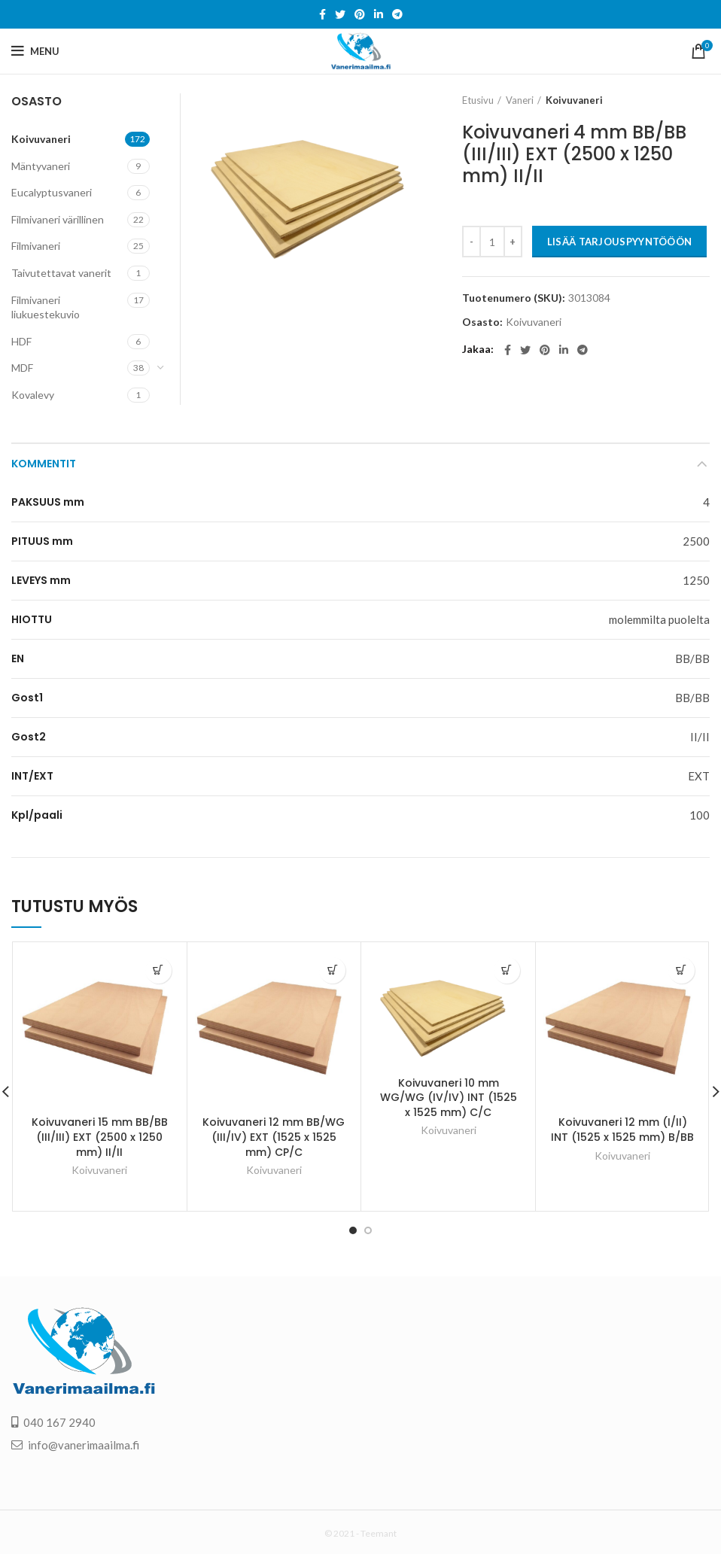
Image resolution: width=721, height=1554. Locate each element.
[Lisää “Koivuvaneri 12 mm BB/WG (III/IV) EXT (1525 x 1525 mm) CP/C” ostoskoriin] (332, 970)
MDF (22, 367)
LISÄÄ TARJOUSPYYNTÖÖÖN (619, 242)
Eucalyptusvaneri (51, 192)
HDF (21, 341)
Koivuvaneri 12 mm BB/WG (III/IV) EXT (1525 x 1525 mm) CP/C (273, 1137)
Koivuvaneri (574, 100)
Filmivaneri (35, 245)
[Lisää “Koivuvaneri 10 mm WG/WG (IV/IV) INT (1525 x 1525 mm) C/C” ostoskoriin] (507, 970)
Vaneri (520, 100)
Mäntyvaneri (40, 166)
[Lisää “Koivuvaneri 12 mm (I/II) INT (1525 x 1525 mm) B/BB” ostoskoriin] (681, 970)
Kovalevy (32, 394)
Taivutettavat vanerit (61, 272)
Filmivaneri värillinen (57, 219)
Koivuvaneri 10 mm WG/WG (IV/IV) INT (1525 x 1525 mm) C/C (448, 1097)
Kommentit (43, 463)
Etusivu (478, 100)
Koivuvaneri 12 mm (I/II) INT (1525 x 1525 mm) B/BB (622, 1130)
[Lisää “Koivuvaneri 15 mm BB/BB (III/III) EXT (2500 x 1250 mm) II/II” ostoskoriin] (158, 970)
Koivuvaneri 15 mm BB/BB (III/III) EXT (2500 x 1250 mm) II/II (100, 1137)
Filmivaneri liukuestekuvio (45, 307)
